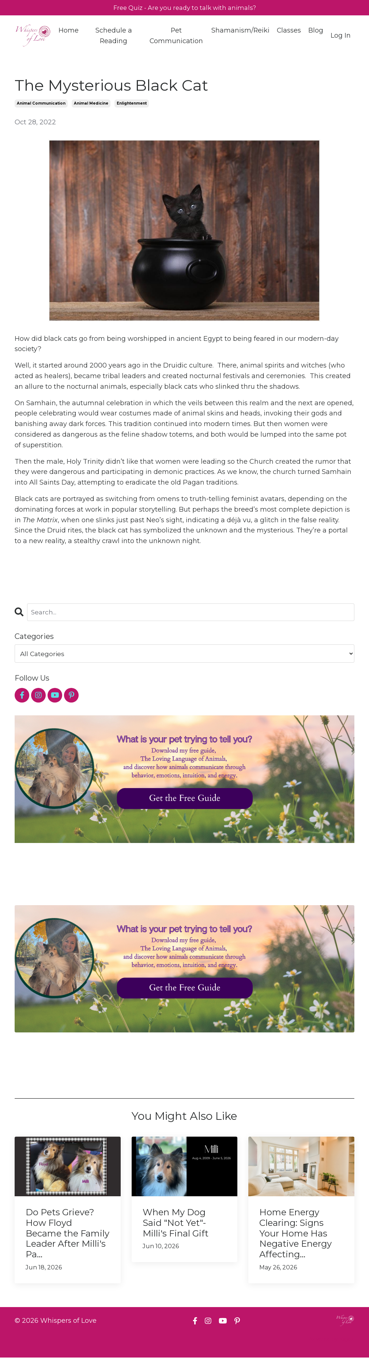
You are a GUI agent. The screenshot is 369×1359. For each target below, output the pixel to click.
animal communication (41, 104)
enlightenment (132, 104)
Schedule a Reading (113, 36)
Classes (288, 31)
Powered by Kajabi (330, 1340)
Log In (341, 37)
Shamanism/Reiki (240, 31)
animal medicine (91, 104)
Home (69, 31)
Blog (315, 31)
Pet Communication (176, 36)
